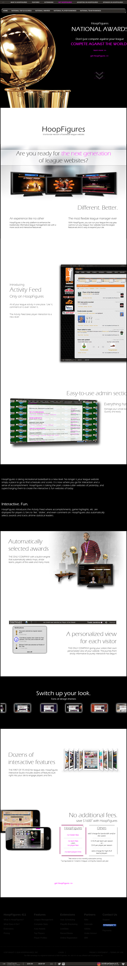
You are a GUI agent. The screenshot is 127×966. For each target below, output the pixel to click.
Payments (107, 930)
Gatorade (88, 924)
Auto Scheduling (67, 920)
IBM (86, 938)
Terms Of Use (116, 952)
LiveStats (64, 929)
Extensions (8, 929)
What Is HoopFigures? (14, 920)
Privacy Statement (98, 952)
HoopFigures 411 (15, 914)
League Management (43, 920)
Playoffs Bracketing (68, 924)
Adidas (87, 929)
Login (61, 952)
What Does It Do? (12, 924)
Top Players (39, 933)
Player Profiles (40, 938)
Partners (89, 914)
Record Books (66, 933)
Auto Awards (39, 929)
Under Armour (90, 933)
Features (40, 914)
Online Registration (68, 938)
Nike (86, 920)
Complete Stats (41, 924)
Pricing (7, 933)
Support (106, 920)
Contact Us (110, 914)
